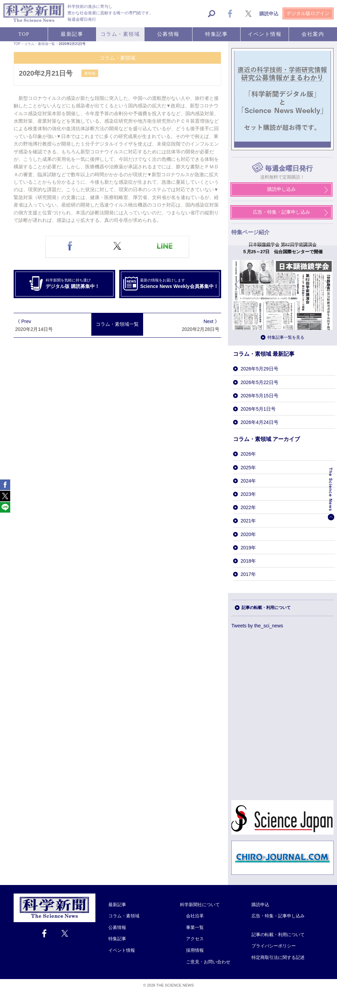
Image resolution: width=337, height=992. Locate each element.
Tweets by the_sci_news (257, 625)
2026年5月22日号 (259, 382)
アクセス (195, 938)
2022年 (248, 507)
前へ (237, 289)
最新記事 (117, 904)
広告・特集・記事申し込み (278, 915)
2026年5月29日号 (259, 368)
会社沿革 (195, 915)
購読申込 (260, 904)
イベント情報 (121, 950)
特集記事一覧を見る (285, 337)
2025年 (248, 467)
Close (101, 896)
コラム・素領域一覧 (117, 324)
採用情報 (195, 950)
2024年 (248, 481)
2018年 (248, 561)
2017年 (248, 574)
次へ (327, 289)
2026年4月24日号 (259, 422)
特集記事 (117, 938)
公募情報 (117, 927)
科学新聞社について (200, 904)
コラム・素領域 (123, 915)
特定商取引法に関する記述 (278, 957)
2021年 (248, 520)
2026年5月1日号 (258, 409)
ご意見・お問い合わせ (208, 961)
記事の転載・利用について (266, 607)
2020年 (248, 534)
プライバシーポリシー (273, 945)
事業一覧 (195, 927)
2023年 (248, 494)
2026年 (248, 454)
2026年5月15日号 (259, 395)
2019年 (248, 547)
